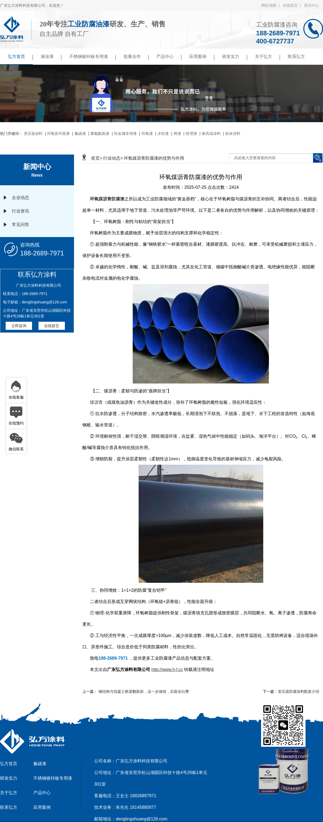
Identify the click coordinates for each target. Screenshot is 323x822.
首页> (96, 158)
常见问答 (20, 224)
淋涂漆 (51, 57)
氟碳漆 (80, 133)
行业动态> (113, 158)
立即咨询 (18, 326)
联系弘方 (296, 56)
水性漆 (163, 133)
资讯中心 (311, 5)
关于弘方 (267, 57)
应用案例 (201, 57)
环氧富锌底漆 (58, 133)
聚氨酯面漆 (99, 133)
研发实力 (234, 57)
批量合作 (136, 57)
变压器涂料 (33, 133)
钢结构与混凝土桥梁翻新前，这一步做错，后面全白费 (144, 691)
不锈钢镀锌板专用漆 (92, 57)
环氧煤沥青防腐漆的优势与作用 (154, 158)
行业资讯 (20, 211)
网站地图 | (271, 5)
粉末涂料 (232, 133)
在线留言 (51, 326)
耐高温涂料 (211, 133)
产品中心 (168, 57)
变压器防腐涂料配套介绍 (298, 691)
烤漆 (177, 133)
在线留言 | (293, 5)
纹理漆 (191, 133)
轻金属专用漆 (125, 133)
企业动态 (20, 197)
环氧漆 (147, 133)
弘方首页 (20, 57)
